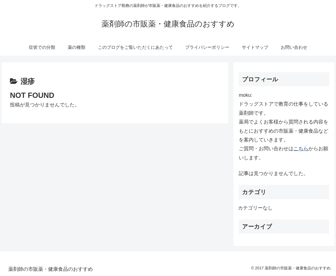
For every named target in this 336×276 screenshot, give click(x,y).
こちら (300, 148)
